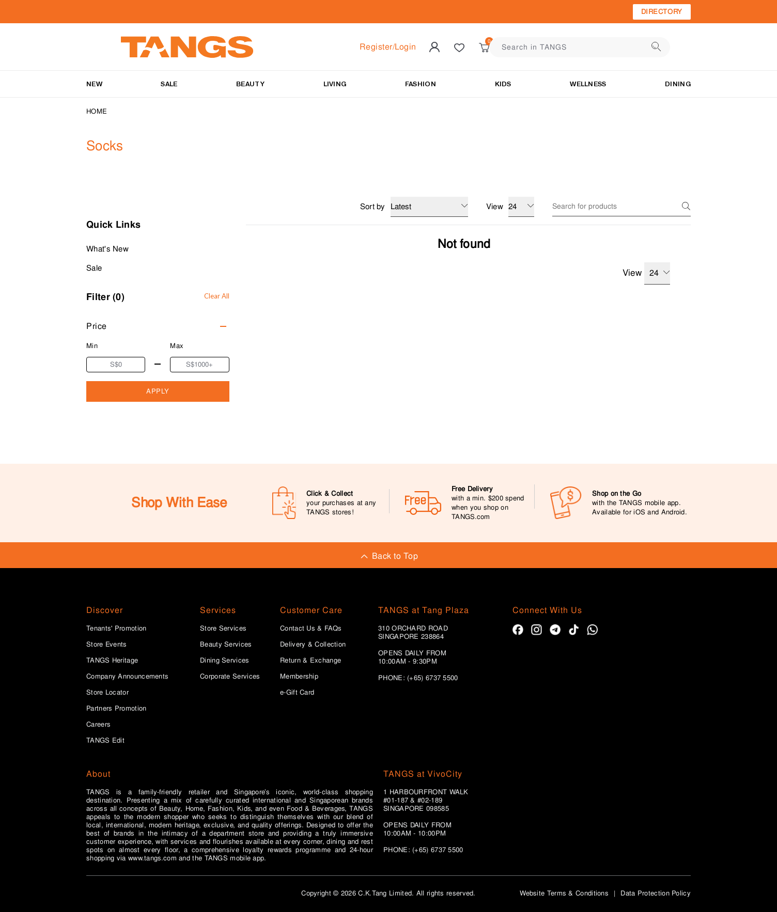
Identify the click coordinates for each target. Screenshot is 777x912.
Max (176, 345)
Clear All (216, 296)
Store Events (106, 644)
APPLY (157, 391)
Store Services (223, 628)
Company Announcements (127, 676)
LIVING (335, 84)
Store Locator (107, 692)
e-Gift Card (297, 692)
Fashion (420, 84)
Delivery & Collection (313, 644)
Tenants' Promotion (116, 628)
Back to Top (388, 556)
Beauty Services (226, 644)
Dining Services (225, 660)
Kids (503, 84)
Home (96, 111)
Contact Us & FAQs (310, 628)
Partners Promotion (116, 708)
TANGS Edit (105, 740)
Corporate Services (230, 676)
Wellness (588, 84)
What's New (107, 249)
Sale (94, 268)
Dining (678, 84)
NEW (94, 84)
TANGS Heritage (112, 660)
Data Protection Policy (655, 893)
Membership (299, 676)
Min (92, 345)
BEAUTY (250, 84)
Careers (98, 724)
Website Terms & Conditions (564, 893)
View (646, 273)
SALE (169, 84)
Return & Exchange (310, 660)
